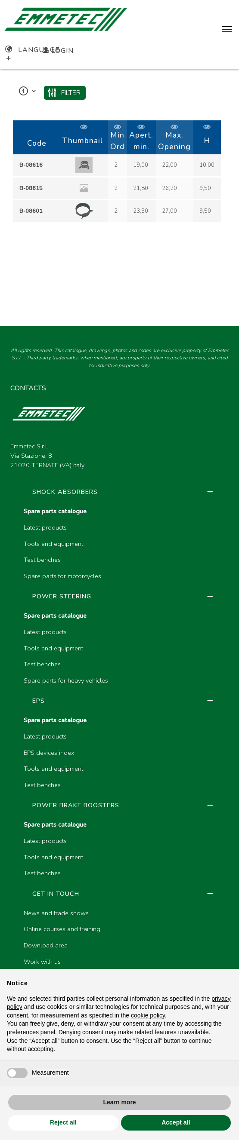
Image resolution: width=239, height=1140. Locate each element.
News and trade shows (56, 913)
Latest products (45, 527)
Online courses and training (62, 929)
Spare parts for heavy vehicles (66, 680)
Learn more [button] (119, 1102)
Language (32, 50)
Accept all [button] (175, 1122)
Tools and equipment (53, 543)
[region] (119, 171)
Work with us (42, 961)
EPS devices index (49, 752)
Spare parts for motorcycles (62, 576)
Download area (46, 945)
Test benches (42, 559)
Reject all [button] (63, 1122)
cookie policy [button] (148, 1015)
